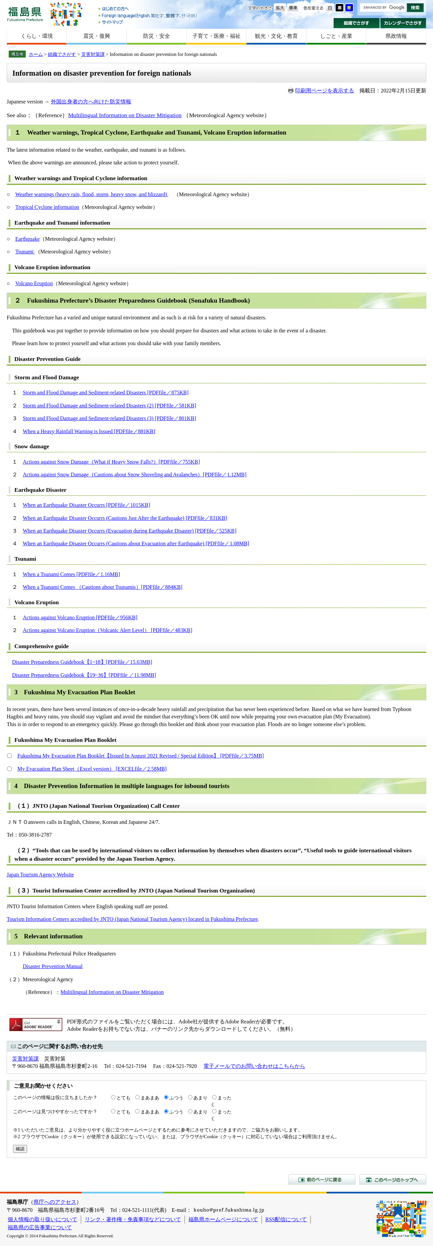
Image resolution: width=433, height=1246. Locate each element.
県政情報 (396, 36)
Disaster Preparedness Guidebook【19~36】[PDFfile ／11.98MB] (84, 675)
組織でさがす (356, 23)
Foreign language (148, 15)
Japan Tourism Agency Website (40, 874)
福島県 (25, 14)
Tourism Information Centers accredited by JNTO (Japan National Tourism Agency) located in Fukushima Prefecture (132, 919)
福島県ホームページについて (223, 1219)
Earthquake (27, 239)
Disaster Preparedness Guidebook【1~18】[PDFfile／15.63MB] (82, 662)
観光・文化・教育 (276, 36)
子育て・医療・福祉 (216, 36)
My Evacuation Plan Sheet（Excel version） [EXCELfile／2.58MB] (92, 769)
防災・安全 (156, 36)
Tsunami (25, 251)
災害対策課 (93, 54)
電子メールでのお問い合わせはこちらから (254, 1066)
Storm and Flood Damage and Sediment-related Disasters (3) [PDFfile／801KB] (109, 418)
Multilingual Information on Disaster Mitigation (124, 115)
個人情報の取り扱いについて (42, 1219)
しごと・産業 (336, 36)
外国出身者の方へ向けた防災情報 (91, 101)
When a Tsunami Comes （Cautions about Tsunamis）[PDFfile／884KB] (102, 587)
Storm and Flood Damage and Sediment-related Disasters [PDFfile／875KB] (105, 392)
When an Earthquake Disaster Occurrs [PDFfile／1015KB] (86, 505)
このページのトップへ (392, 1179)
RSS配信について (286, 1219)
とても (123, 1097)
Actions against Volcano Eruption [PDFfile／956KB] (80, 617)
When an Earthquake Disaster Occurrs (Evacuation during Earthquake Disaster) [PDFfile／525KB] (129, 531)
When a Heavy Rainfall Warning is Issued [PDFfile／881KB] (89, 431)
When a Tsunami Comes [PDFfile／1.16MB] (71, 574)
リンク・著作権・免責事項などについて (133, 1219)
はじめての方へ (148, 9)
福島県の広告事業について (40, 1227)
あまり (200, 1097)
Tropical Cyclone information (47, 207)
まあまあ (150, 1097)
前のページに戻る (321, 1179)
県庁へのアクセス (54, 1202)
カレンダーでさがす (403, 23)
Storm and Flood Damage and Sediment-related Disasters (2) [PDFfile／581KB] (109, 405)
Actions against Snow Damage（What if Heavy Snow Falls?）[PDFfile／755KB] (111, 462)
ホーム (36, 54)
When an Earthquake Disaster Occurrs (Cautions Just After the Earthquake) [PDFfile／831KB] (125, 518)
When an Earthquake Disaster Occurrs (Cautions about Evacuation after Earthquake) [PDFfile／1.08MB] (136, 543)
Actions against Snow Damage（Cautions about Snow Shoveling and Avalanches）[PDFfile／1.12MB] (135, 474)
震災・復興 (96, 36)
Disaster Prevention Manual (53, 966)
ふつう (176, 1097)
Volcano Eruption (34, 283)
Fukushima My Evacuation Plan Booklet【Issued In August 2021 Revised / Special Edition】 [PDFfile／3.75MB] (140, 756)
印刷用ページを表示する (324, 90)
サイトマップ (148, 22)
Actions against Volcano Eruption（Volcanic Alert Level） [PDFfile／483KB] (107, 630)
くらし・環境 (37, 36)
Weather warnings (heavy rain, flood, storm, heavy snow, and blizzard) (91, 194)
